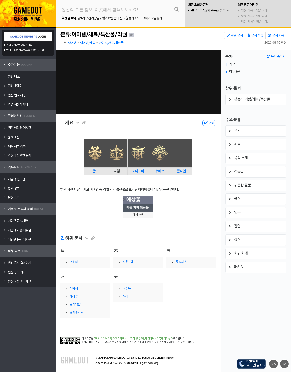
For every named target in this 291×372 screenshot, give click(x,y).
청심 (125, 296)
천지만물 (93, 18)
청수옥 (127, 288)
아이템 (72, 43)
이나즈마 (138, 171)
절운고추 (128, 262)
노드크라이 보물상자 (149, 18)
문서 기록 (276, 35)
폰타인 (181, 171)
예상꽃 (74, 296)
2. (62, 238)
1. (62, 122)
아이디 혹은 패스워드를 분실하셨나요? (26, 50)
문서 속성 (255, 35)
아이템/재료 (87, 43)
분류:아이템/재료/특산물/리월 (210, 10)
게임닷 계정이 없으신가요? (20, 45)
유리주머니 (76, 312)
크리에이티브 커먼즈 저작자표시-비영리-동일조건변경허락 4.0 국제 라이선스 (133, 338)
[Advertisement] (138, 82)
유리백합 (75, 304)
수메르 (159, 171)
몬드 (95, 171)
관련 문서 (235, 35)
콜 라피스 (181, 262)
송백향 (82, 18)
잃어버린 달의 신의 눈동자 (118, 18)
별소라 (74, 262)
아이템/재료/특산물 (111, 43)
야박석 (74, 288)
